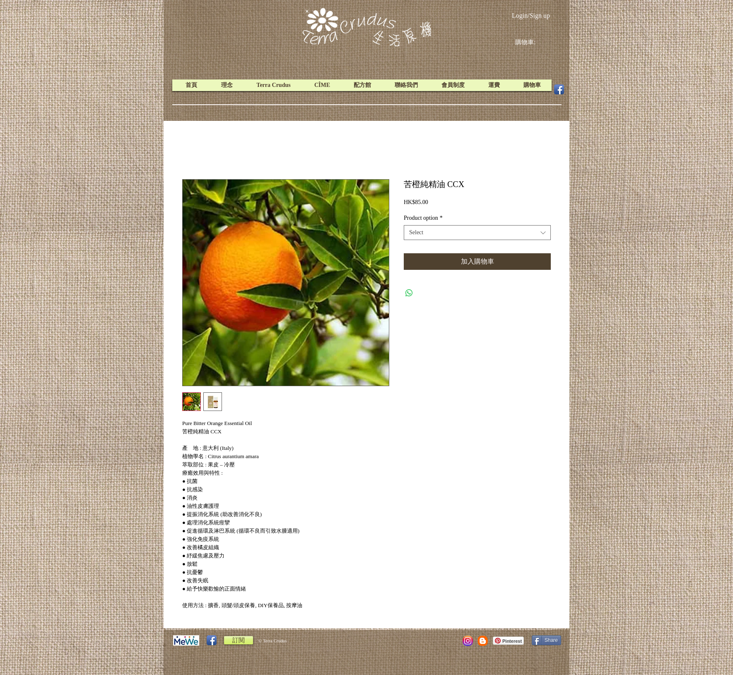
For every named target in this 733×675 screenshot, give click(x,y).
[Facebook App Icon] (559, 89)
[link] (531, 42)
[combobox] (477, 232)
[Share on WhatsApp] (409, 293)
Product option (423, 218)
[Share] (546, 640)
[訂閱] (238, 640)
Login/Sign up (531, 15)
